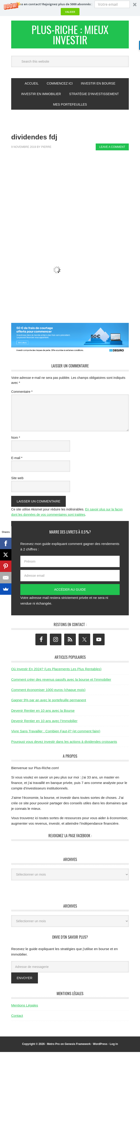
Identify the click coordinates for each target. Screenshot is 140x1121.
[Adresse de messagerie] (70, 968)
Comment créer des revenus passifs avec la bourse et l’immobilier (61, 681)
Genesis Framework (78, 1045)
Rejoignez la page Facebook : (70, 836)
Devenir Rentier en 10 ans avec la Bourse (43, 712)
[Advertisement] (75, 190)
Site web (17, 479)
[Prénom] (70, 562)
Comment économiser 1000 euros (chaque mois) (48, 691)
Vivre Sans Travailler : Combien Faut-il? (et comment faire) (55, 732)
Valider (70, 11)
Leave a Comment (112, 148)
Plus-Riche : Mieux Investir (70, 35)
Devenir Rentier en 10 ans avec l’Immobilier (44, 722)
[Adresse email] (70, 577)
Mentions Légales (24, 1006)
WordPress (100, 1045)
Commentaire (21, 393)
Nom (15, 439)
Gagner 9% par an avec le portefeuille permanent (48, 701)
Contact (17, 1017)
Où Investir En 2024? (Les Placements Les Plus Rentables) (56, 670)
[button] (70, 8)
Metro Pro (53, 1045)
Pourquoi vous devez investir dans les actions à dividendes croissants (64, 743)
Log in (114, 1045)
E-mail (16, 459)
